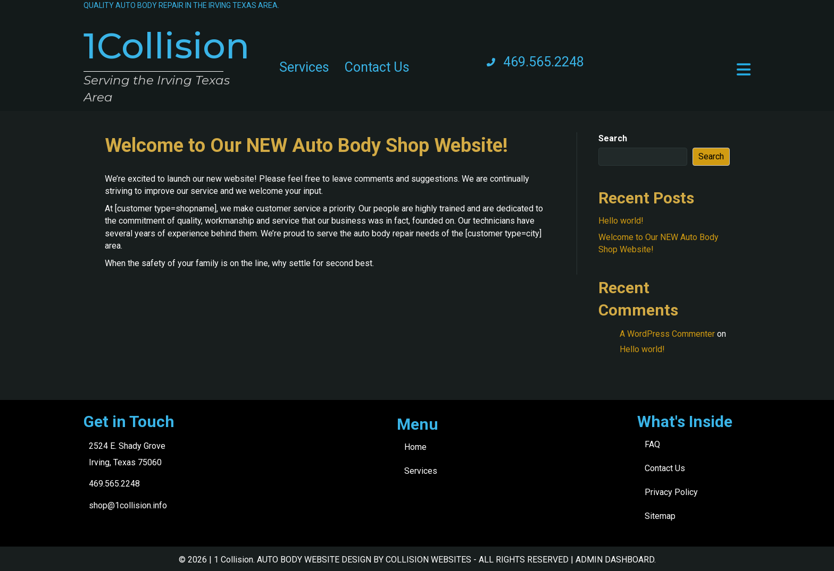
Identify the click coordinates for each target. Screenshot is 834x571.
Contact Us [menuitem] (377, 67)
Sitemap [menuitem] (660, 516)
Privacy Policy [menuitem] (671, 492)
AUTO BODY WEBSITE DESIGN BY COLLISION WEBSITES (364, 560)
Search (612, 138)
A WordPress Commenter (667, 334)
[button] (743, 70)
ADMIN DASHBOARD (615, 560)
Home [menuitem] (415, 447)
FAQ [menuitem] (652, 444)
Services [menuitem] (304, 67)
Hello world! (621, 221)
